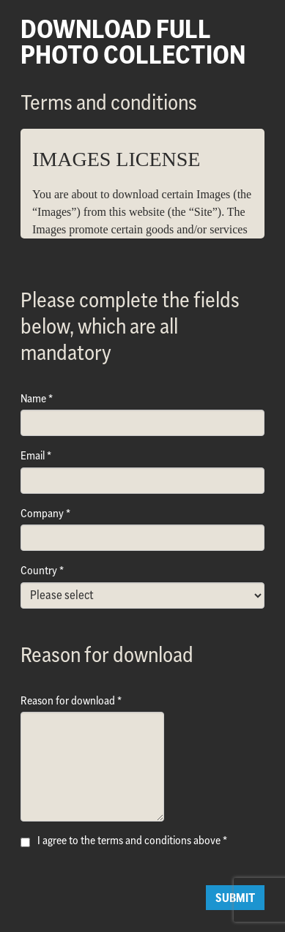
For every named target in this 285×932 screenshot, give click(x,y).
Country (39, 570)
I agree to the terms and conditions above (129, 840)
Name (33, 398)
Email (33, 455)
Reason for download (68, 700)
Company (42, 513)
